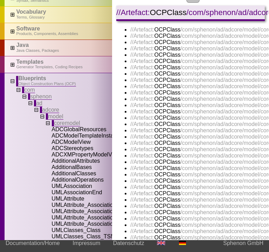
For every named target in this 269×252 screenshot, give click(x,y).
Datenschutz (128, 243)
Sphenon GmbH (243, 243)
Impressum (86, 243)
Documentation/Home (33, 243)
